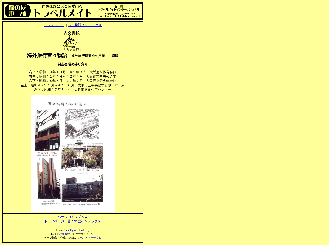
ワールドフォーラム (89, 237)
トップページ (54, 25)
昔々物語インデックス (85, 25)
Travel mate (63, 233)
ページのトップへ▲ (72, 217)
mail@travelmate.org (77, 230)
